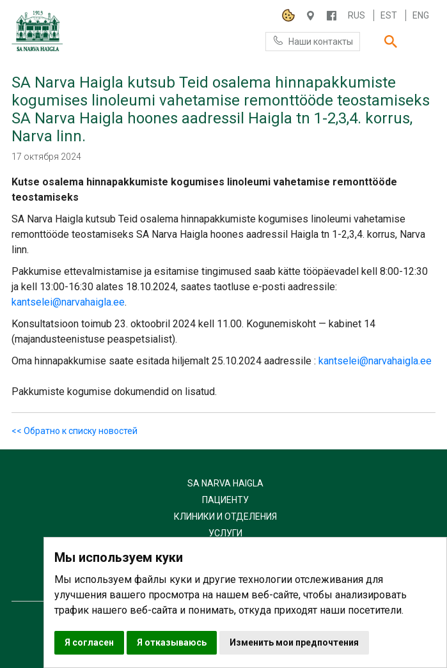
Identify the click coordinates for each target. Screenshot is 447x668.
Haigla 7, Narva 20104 (310, 15)
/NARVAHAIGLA (331, 15)
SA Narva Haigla (225, 483)
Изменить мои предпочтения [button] (294, 642)
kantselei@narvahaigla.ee (68, 302)
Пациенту (225, 500)
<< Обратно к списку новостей (74, 431)
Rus (356, 15)
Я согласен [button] (89, 642)
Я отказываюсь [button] (172, 642)
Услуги (225, 533)
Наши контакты (312, 41)
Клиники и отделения (225, 516)
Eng (420, 15)
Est (388, 15)
